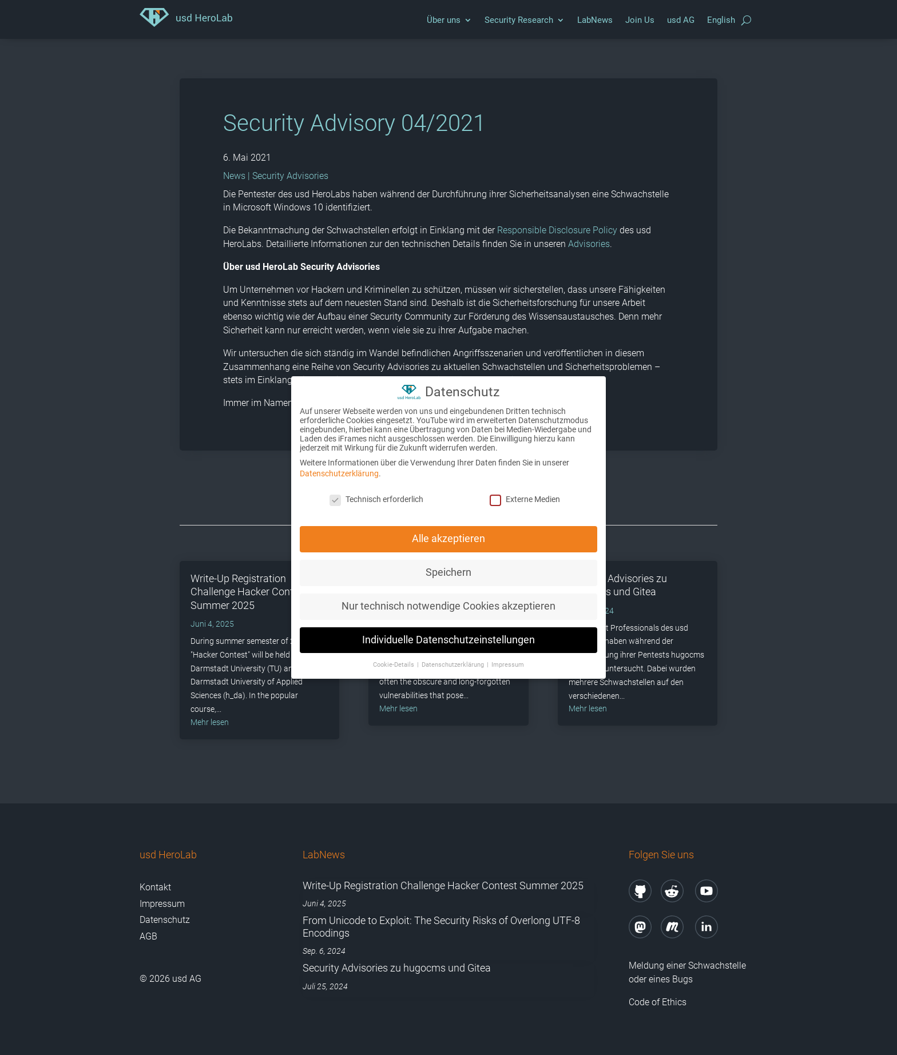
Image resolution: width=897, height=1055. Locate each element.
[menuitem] (721, 23)
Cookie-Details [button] (394, 664)
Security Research (519, 20)
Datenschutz (165, 919)
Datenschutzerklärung (339, 473)
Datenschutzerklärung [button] (454, 664)
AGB (148, 936)
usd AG (680, 20)
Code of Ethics (659, 1002)
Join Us (639, 20)
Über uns (444, 20)
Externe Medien (525, 499)
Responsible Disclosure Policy (557, 230)
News (234, 175)
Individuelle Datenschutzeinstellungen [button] (448, 639)
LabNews (595, 20)
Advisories (589, 243)
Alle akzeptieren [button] (448, 538)
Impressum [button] (507, 664)
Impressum (162, 903)
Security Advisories (290, 175)
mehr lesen (209, 722)
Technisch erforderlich (376, 499)
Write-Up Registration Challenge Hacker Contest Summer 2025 (248, 591)
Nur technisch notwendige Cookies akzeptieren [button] (448, 605)
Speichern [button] (448, 572)
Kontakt (155, 887)
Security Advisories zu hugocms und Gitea (397, 968)
